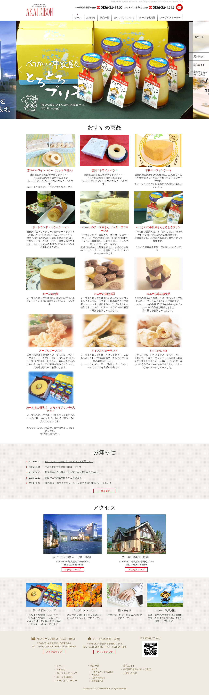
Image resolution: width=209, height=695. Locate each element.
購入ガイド (199, 64)
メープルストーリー (170, 17)
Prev (19, 69)
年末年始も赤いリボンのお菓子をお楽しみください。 (72, 472)
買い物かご (199, 56)
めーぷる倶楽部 (147, 17)
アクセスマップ (73, 569)
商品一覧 (104, 17)
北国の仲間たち (98, 678)
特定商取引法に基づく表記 (199, 73)
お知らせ (90, 17)
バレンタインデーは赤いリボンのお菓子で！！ (69, 461)
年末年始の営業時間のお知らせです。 (64, 467)
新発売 (94, 669)
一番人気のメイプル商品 (102, 672)
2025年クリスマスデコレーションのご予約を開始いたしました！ (78, 483)
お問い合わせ (130, 673)
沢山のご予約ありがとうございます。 (64, 477)
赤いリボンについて (124, 17)
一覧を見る (104, 491)
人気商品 (95, 675)
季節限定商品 (97, 681)
